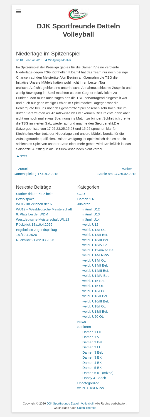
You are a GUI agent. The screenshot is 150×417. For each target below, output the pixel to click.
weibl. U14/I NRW (95, 255)
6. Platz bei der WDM (32, 214)
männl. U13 (91, 214)
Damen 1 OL (92, 332)
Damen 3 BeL (92, 352)
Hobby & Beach (94, 378)
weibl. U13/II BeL (95, 235)
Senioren (84, 327)
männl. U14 (91, 219)
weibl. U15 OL (93, 286)
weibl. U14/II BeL (95, 265)
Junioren (84, 204)
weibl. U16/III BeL (95, 301)
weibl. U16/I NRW (90, 388)
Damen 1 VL (91, 337)
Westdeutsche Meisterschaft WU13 (42, 219)
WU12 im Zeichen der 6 (34, 204)
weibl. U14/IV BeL (95, 275)
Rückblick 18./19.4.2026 (34, 224)
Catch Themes (86, 408)
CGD (81, 194)
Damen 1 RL (86, 199)
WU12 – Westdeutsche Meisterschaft (44, 209)
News (23, 156)
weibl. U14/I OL (94, 260)
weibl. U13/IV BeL (95, 245)
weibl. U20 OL (93, 316)
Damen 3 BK (92, 357)
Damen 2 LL (91, 347)
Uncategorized (88, 383)
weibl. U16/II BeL (95, 296)
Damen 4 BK (92, 363)
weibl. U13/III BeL (95, 240)
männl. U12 (91, 209)
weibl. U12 (90, 224)
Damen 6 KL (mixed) (97, 373)
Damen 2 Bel (92, 342)
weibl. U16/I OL (94, 291)
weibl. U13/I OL (94, 230)
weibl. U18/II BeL (95, 311)
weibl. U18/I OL (94, 306)
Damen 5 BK (92, 368)
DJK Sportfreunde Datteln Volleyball (70, 403)
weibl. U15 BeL (93, 281)
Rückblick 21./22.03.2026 (35, 240)
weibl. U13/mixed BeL (98, 250)
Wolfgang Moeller (59, 60)
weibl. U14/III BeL (95, 270)
